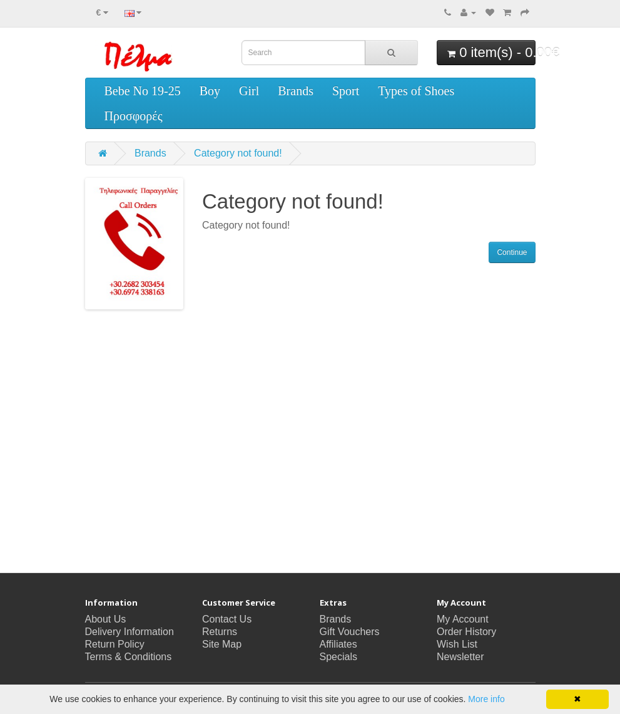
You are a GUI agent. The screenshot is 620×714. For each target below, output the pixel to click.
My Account (463, 619)
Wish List (457, 644)
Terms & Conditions (128, 656)
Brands (295, 91)
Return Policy (115, 644)
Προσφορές (133, 116)
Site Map (221, 644)
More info (486, 699)
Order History (466, 631)
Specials (338, 656)
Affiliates (338, 644)
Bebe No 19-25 (142, 91)
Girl (249, 91)
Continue (512, 252)
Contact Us (227, 619)
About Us (105, 619)
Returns (219, 631)
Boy (210, 91)
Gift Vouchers (350, 631)
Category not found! (238, 153)
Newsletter (460, 656)
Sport (345, 91)
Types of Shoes (416, 91)
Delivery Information (129, 631)
